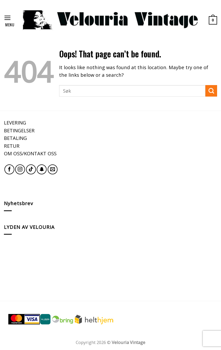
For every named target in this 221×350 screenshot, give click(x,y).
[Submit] (211, 91)
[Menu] (10, 20)
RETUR (12, 146)
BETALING (15, 138)
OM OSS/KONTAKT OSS (30, 153)
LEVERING (15, 122)
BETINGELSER (19, 130)
